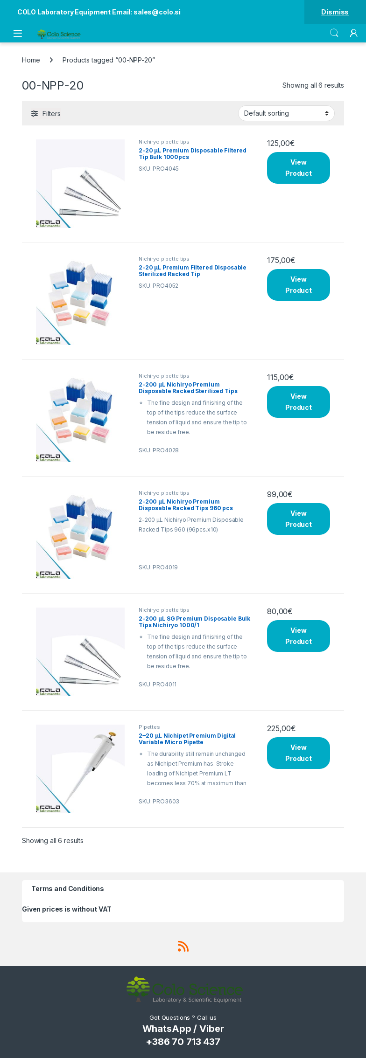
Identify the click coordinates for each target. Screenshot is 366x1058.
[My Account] (354, 33)
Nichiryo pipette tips (164, 141)
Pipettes (149, 727)
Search (334, 33)
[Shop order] (286, 113)
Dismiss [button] (335, 12)
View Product (298, 167)
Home (31, 60)
